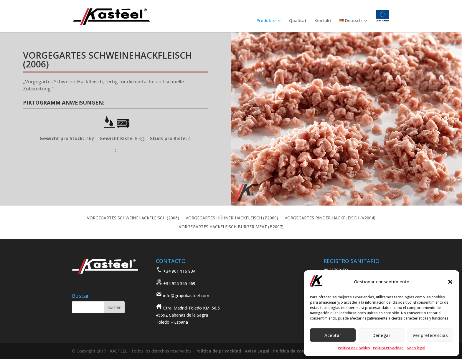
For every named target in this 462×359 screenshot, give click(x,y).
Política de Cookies (354, 347)
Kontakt (322, 21)
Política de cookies (293, 351)
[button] (450, 282)
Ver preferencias (430, 335)
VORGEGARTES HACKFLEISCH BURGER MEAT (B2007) (231, 227)
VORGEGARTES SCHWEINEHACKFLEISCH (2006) (133, 218)
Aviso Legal (257, 351)
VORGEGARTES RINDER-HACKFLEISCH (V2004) (330, 218)
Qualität (298, 21)
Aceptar (332, 335)
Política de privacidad (218, 351)
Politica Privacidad (388, 347)
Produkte (266, 21)
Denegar (381, 335)
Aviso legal (416, 347)
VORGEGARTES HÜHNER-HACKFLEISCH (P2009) (232, 218)
